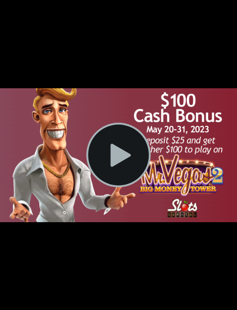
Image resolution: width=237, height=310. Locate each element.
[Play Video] (118, 155)
